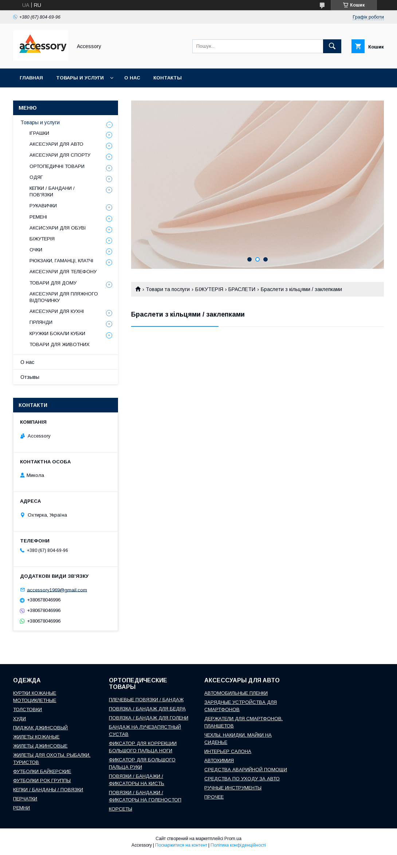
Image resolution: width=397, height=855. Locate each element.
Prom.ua (232, 838)
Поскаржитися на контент (181, 845)
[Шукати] (332, 46)
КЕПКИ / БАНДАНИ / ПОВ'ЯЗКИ (52, 191)
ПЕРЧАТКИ (25, 798)
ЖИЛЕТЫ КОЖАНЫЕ (36, 737)
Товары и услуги (80, 78)
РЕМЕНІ (38, 217)
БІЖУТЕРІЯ (209, 289)
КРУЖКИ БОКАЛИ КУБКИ (57, 333)
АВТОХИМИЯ (219, 760)
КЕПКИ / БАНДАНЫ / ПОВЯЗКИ (48, 789)
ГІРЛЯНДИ (41, 322)
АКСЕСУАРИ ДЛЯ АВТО (56, 144)
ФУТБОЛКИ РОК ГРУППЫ (42, 780)
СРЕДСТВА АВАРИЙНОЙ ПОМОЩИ (245, 769)
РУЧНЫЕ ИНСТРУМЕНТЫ (233, 788)
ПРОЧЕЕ (214, 797)
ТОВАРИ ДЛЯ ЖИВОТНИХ (60, 344)
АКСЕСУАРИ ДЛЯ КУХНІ (57, 311)
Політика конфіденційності (238, 845)
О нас (132, 78)
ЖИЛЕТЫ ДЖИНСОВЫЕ (40, 746)
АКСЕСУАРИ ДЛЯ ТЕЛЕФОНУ (63, 271)
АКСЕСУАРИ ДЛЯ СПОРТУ (60, 155)
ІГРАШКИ (39, 133)
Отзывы (29, 377)
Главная (31, 78)
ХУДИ (19, 718)
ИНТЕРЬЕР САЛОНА (227, 751)
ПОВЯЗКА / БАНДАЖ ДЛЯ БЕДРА (147, 708)
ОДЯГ (36, 177)
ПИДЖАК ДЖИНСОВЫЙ (40, 727)
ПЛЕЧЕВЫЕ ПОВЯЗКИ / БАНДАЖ (146, 699)
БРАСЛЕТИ (241, 289)
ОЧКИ (36, 249)
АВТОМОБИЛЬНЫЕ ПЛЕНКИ (236, 693)
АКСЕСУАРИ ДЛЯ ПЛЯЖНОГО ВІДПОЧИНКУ (64, 297)
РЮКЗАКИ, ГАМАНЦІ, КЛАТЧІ (61, 260)
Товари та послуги (168, 289)
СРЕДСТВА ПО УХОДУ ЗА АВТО (242, 778)
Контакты (167, 78)
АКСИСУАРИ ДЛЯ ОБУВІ (58, 228)
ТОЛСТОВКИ (27, 709)
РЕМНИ (21, 808)
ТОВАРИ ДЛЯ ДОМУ (53, 283)
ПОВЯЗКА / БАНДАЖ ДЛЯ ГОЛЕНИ (148, 718)
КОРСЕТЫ (120, 809)
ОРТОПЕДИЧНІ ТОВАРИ (57, 166)
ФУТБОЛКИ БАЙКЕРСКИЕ (42, 771)
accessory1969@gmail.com (57, 589)
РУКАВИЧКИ (43, 205)
